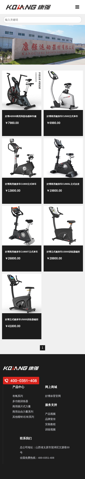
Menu (78, 7)
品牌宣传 (50, 419)
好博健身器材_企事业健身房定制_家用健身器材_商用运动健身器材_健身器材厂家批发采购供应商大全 (30, 7)
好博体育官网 (53, 396)
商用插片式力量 (21, 406)
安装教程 (50, 424)
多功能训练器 (20, 401)
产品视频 (50, 413)
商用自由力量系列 (22, 411)
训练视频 (50, 429)
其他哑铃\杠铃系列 (23, 416)
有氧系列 (17, 396)
